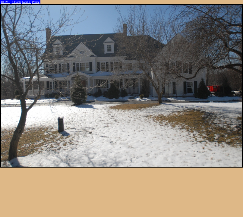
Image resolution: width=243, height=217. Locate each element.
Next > (26, 2)
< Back (16, 2)
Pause (35, 2)
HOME (5, 2)
